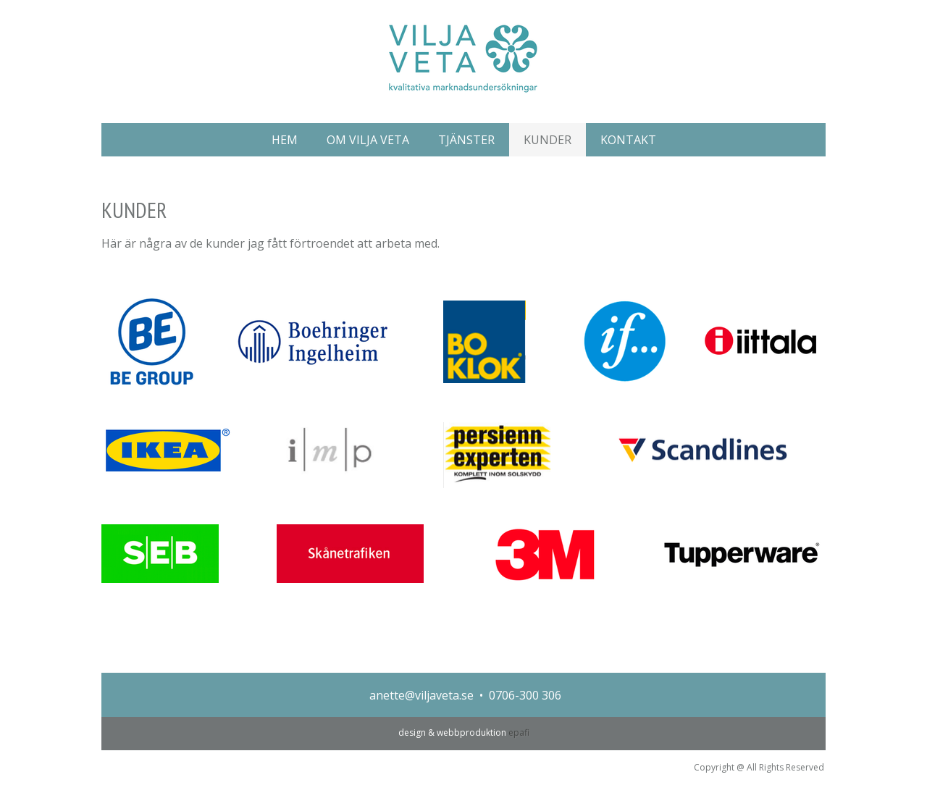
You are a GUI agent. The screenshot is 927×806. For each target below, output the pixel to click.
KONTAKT (628, 140)
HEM (285, 140)
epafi (518, 732)
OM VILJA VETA (368, 140)
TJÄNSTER (466, 140)
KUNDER (547, 140)
